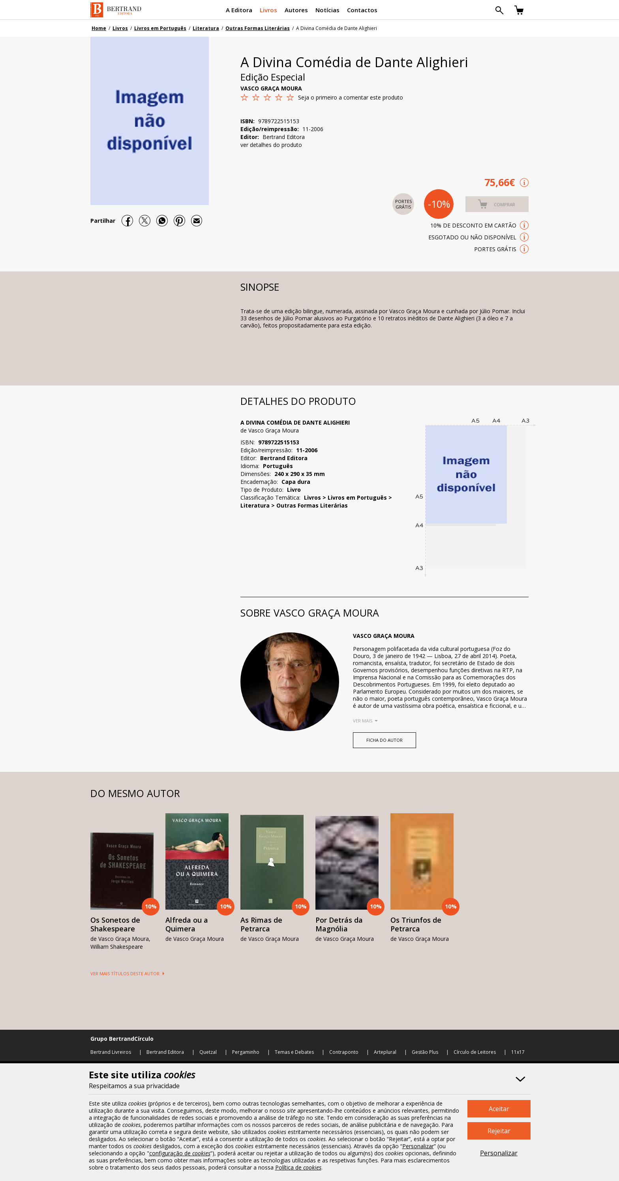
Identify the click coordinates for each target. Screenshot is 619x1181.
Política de (298, 1167)
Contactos (362, 10)
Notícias (327, 10)
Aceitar (499, 1108)
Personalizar (499, 1153)
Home (99, 28)
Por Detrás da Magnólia (339, 924)
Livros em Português (160, 28)
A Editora (239, 10)
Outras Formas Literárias (257, 28)
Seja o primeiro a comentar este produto (350, 97)
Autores (296, 10)
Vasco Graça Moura (271, 88)
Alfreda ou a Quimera (186, 924)
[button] (497, 204)
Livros (268, 10)
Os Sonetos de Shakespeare (115, 924)
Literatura (206, 28)
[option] (121, 883)
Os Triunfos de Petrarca (415, 924)
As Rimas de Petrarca (261, 924)
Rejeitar (499, 1130)
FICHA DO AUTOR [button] (384, 740)
